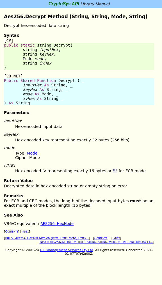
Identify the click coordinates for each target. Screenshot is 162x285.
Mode (32, 153)
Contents (11, 231)
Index (25, 231)
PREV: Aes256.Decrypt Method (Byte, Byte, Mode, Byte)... (47, 238)
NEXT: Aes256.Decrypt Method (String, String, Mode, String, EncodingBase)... (96, 242)
